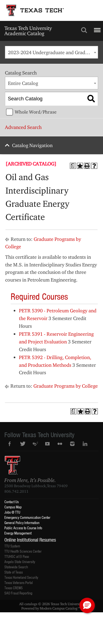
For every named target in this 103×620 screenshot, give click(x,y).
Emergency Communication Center (27, 517)
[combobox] (51, 52)
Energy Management (18, 533)
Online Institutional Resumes (30, 540)
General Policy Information (21, 522)
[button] (87, 605)
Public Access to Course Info (23, 527)
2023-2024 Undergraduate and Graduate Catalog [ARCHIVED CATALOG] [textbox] (53, 52)
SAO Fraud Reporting (18, 593)
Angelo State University (19, 561)
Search (84, 30)
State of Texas (13, 572)
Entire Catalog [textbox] (23, 83)
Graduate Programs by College (65, 386)
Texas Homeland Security (21, 577)
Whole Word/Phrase (35, 112)
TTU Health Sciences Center (23, 551)
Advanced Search (23, 127)
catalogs (30, 604)
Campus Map (13, 507)
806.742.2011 (16, 491)
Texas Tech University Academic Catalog (28, 31)
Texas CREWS (13, 587)
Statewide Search (16, 566)
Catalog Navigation (32, 145)
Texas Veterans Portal (18, 582)
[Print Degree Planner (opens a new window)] (73, 166)
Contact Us (11, 501)
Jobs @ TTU (12, 512)
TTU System (12, 546)
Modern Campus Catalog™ (60, 608)
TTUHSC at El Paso (16, 556)
